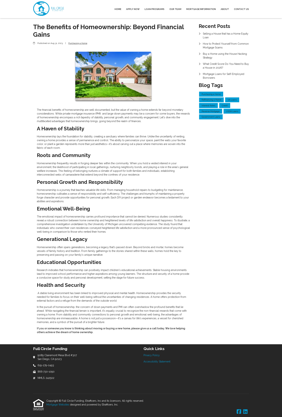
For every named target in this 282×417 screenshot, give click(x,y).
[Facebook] (239, 411)
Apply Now (133, 9)
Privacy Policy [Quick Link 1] (152, 355)
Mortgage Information (201, 9)
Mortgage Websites (58, 404)
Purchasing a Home (77, 43)
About (225, 9)
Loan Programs (154, 9)
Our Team (175, 9)
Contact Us (241, 9)
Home (118, 9)
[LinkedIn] (245, 411)
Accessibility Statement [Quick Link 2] (157, 361)
